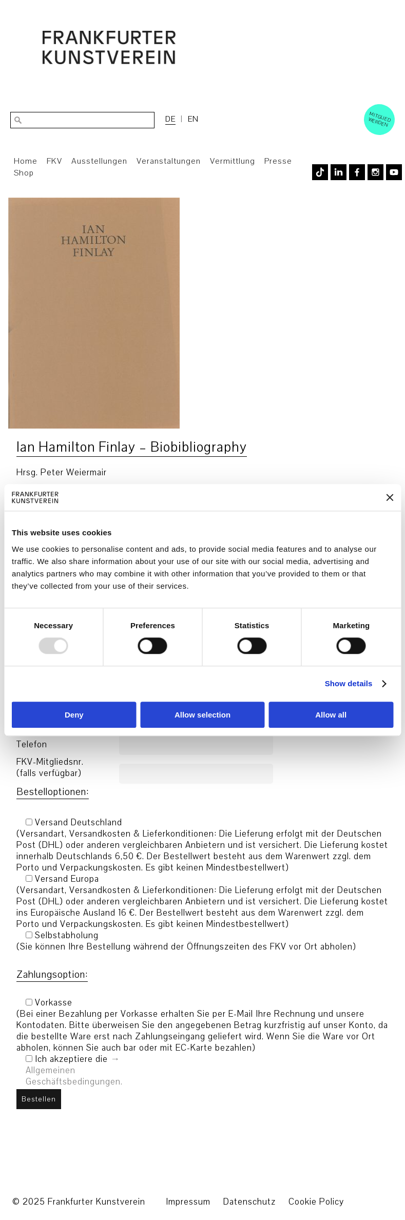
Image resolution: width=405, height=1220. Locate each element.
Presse (278, 161)
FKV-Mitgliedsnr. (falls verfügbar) (50, 768)
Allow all (330, 714)
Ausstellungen (99, 161)
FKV (54, 161)
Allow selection (202, 714)
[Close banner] (389, 497)
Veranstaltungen (169, 161)
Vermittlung (232, 161)
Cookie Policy (316, 1202)
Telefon (31, 744)
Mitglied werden (380, 119)
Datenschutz (249, 1202)
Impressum (188, 1202)
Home (25, 161)
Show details (349, 684)
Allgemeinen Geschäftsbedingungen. (74, 1076)
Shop (24, 173)
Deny (74, 714)
